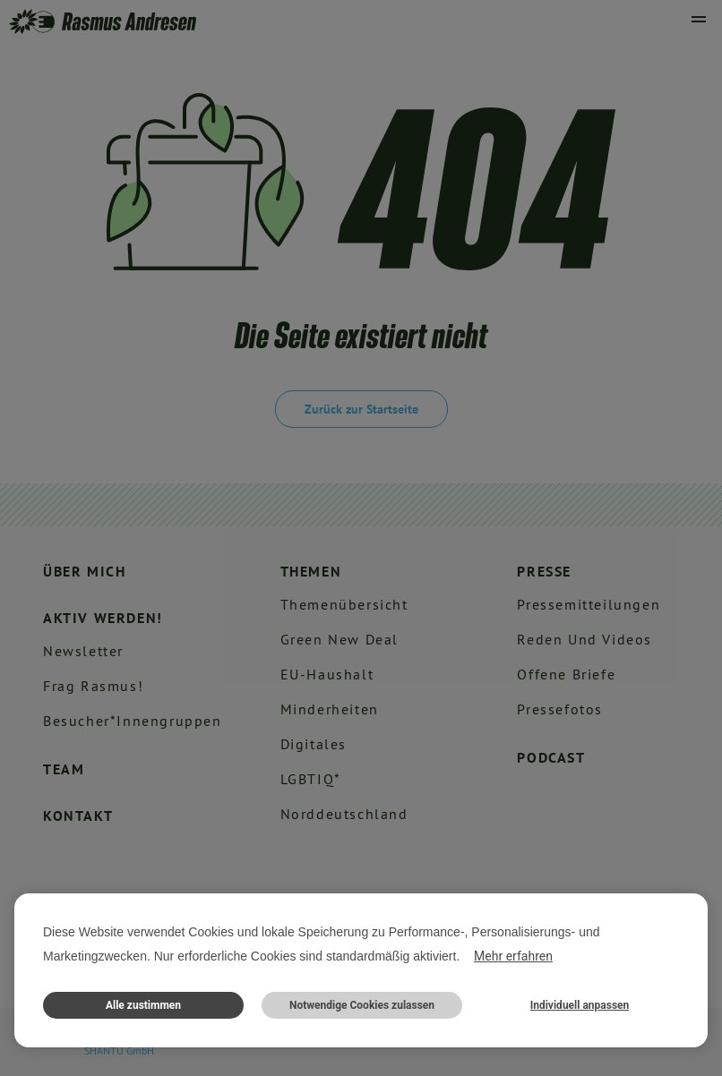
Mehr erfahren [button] (513, 956)
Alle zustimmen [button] (143, 1005)
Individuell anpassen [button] (580, 1005)
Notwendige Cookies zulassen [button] (361, 1005)
